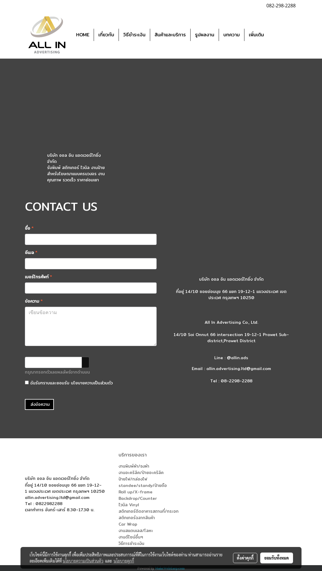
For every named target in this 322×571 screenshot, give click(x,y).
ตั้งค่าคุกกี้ (245, 557)
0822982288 (48, 503)
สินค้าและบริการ (170, 34)
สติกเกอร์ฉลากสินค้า (137, 517)
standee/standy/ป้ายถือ (143, 485)
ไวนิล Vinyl (129, 505)
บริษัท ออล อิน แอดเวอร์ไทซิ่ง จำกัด (74, 158)
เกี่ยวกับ (106, 34)
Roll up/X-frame (136, 492)
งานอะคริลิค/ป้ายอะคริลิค (141, 472)
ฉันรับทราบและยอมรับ (69, 383)
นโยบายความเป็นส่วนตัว (92, 383)
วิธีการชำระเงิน (131, 543)
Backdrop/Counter (138, 498)
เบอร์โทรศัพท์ (38, 277)
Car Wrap (128, 524)
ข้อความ (33, 301)
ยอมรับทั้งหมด (276, 557)
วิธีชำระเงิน (134, 34)
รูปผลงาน (204, 34)
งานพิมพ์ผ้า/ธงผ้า (134, 466)
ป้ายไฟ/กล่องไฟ (133, 479)
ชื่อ (29, 228)
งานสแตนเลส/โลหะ (136, 530)
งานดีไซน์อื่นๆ (131, 537)
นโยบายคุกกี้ (124, 560)
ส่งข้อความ (39, 404)
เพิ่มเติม (256, 34)
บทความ (231, 34)
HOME (82, 34)
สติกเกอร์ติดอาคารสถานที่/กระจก (149, 511)
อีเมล (31, 253)
